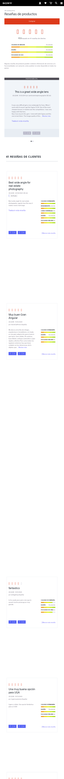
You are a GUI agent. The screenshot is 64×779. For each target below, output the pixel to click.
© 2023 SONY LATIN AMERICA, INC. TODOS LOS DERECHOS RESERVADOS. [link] (32, 752)
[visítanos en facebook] (24, 735)
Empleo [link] (55, 726)
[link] (7, 3)
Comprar (32, 21)
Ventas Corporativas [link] (13, 726)
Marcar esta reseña (48, 233)
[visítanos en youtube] (34, 735)
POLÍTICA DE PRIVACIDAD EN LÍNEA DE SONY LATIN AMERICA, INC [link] (32, 749)
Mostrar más (46, 116)
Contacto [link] (32, 729)
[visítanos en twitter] (29, 735)
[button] (32, 686)
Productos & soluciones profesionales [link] (36, 726)
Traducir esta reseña (20, 121)
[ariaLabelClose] (61, 3)
